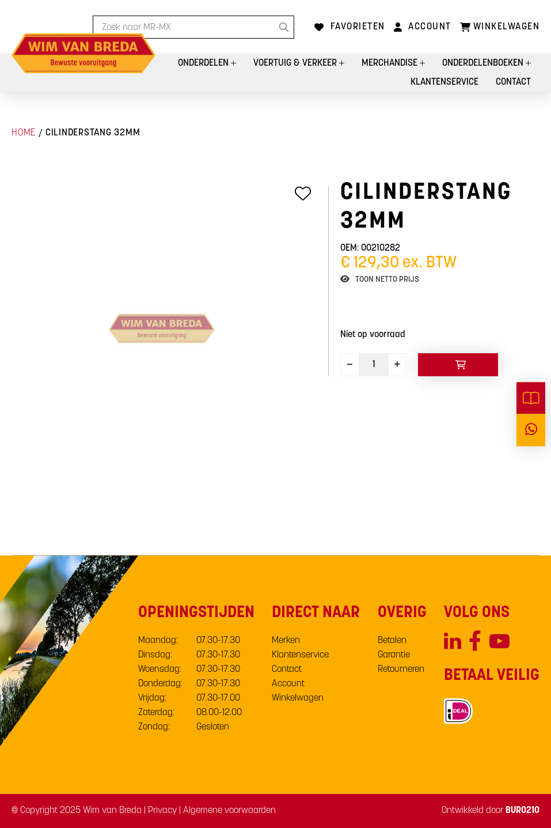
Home (24, 133)
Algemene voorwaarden (229, 810)
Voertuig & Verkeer (296, 63)
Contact (513, 82)
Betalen (392, 640)
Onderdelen (204, 63)
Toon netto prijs (387, 279)
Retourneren (401, 669)
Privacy (162, 810)
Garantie (394, 655)
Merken (286, 640)
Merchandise (391, 63)
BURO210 (522, 810)
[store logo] (83, 53)
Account (429, 27)
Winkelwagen (298, 698)
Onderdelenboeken (484, 63)
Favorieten (357, 27)
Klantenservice (444, 82)
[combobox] (193, 27)
